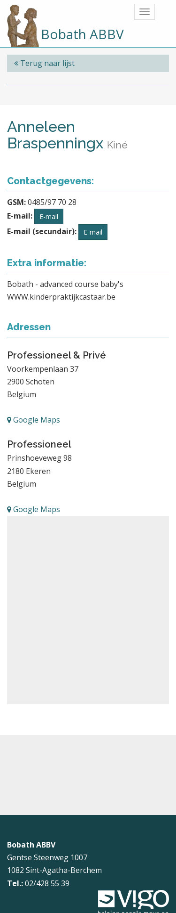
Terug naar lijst (44, 63)
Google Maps (33, 420)
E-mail (48, 216)
